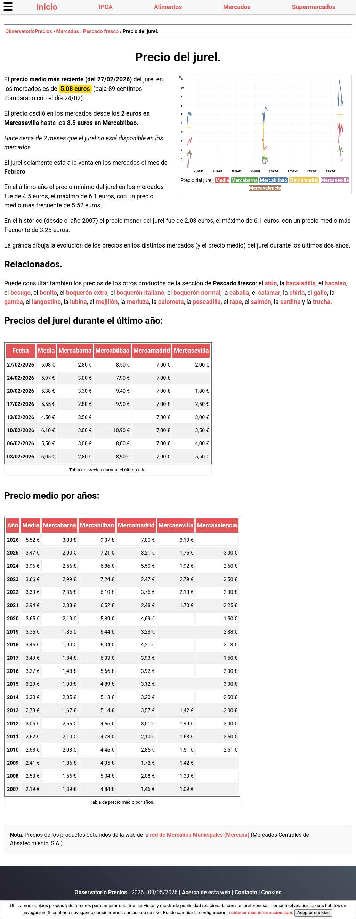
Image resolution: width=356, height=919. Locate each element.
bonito (48, 292)
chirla (297, 292)
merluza (138, 301)
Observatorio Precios (100, 892)
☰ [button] (8, 7)
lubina (78, 301)
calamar (269, 292)
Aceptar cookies (313, 912)
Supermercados (313, 6)
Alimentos (168, 6)
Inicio (46, 7)
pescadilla (207, 301)
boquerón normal (196, 292)
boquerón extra (86, 292)
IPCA (106, 6)
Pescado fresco (101, 31)
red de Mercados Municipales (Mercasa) (199, 835)
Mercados (237, 6)
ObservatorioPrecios (28, 31)
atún (271, 283)
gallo (320, 292)
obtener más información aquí (261, 912)
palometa (171, 301)
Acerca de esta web (206, 892)
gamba (13, 301)
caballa (239, 292)
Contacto (246, 892)
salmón (261, 301)
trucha (322, 301)
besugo (20, 292)
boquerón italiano (140, 292)
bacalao (335, 283)
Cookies (271, 892)
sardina (290, 301)
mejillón (107, 301)
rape (236, 301)
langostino (46, 301)
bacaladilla (301, 283)
